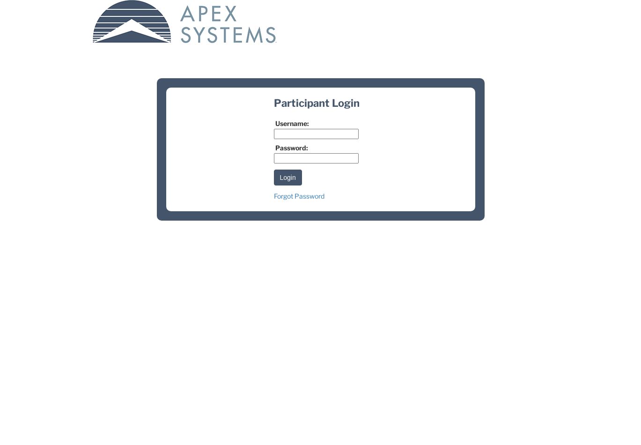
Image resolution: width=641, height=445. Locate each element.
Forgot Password (299, 196)
